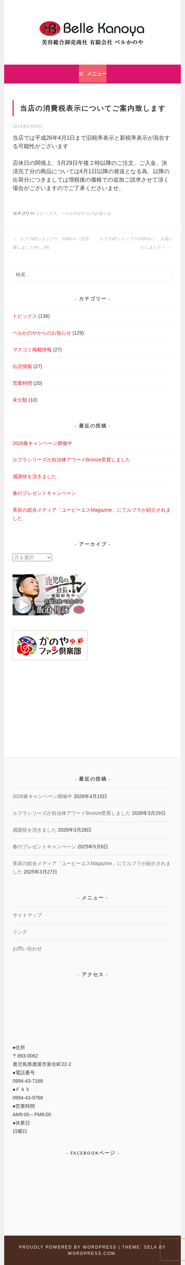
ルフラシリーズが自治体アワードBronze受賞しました (72, 459)
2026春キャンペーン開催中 (42, 443)
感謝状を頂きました (35, 476)
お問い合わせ (27, 948)
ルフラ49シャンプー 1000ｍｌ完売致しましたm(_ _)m (51, 243)
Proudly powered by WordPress (67, 1247)
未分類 (20, 400)
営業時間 (22, 383)
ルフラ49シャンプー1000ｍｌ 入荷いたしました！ (135, 243)
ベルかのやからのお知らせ (86, 213)
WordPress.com (91, 1253)
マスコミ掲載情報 (32, 349)
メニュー (96, 74)
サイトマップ (27, 915)
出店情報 (22, 366)
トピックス (46, 213)
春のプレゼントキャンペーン (44, 493)
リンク (20, 932)
